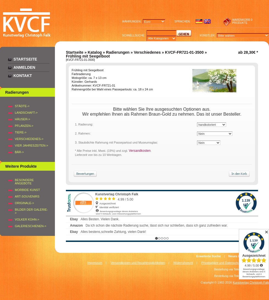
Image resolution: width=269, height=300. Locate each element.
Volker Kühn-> (27, 219)
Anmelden (24, 67)
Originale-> (24, 203)
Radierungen (118, 52)
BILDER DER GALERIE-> (31, 211)
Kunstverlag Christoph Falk (251, 282)
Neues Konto (237, 256)
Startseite (25, 59)
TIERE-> (20, 132)
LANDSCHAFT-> (26, 112)
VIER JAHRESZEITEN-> (31, 145)
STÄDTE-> (22, 106)
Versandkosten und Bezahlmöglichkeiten (138, 262)
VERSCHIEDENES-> (29, 139)
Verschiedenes (147, 52)
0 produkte (242, 21)
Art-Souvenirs (27, 196)
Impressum (94, 262)
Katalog (95, 52)
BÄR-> (19, 152)
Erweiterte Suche (208, 256)
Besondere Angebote (24, 181)
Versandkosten (139, 151)
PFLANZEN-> (24, 125)
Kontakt (22, 75)
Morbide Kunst (27, 190)
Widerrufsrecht (183, 262)
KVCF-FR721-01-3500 (184, 52)
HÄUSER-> (22, 119)
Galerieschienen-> (30, 226)
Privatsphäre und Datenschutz (221, 262)
